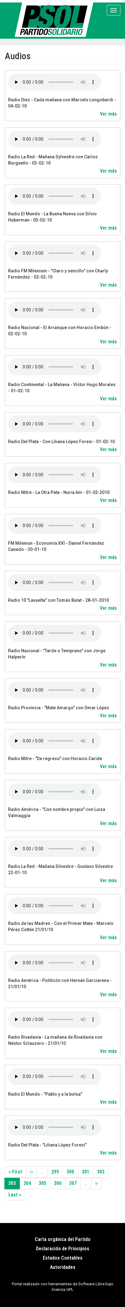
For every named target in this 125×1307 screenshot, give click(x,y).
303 (14, 1184)
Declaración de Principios (62, 1249)
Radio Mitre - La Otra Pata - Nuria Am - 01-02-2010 (58, 492)
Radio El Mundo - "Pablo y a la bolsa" (45, 1094)
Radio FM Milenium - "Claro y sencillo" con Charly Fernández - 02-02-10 (58, 273)
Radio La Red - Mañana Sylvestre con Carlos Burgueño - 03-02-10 (53, 159)
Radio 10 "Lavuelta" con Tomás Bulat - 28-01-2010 (58, 600)
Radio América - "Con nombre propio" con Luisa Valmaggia (56, 812)
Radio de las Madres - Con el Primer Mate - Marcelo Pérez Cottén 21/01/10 (61, 926)
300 (72, 1171)
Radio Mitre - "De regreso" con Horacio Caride (55, 758)
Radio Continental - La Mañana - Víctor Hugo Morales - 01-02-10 (62, 387)
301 (87, 1171)
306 (59, 1183)
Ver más (108, 114)
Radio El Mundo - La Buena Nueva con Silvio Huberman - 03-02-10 (52, 216)
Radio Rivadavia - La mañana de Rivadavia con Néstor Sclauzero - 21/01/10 (55, 1040)
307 (74, 1183)
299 (56, 1171)
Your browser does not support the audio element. (54, 82)
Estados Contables (63, 1258)
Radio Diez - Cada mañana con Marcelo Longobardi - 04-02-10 (62, 102)
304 (29, 1183)
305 (44, 1183)
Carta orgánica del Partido (63, 1239)
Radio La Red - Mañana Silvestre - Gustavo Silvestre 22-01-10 (60, 869)
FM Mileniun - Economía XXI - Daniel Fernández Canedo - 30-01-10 (56, 546)
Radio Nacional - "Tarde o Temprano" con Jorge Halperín (56, 653)
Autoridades (62, 1267)
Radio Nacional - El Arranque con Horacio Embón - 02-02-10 (59, 330)
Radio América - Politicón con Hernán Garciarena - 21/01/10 (60, 983)
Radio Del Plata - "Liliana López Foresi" (47, 1144)
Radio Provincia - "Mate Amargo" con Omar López (58, 707)
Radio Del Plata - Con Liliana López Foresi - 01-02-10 (61, 441)
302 (102, 1171)
